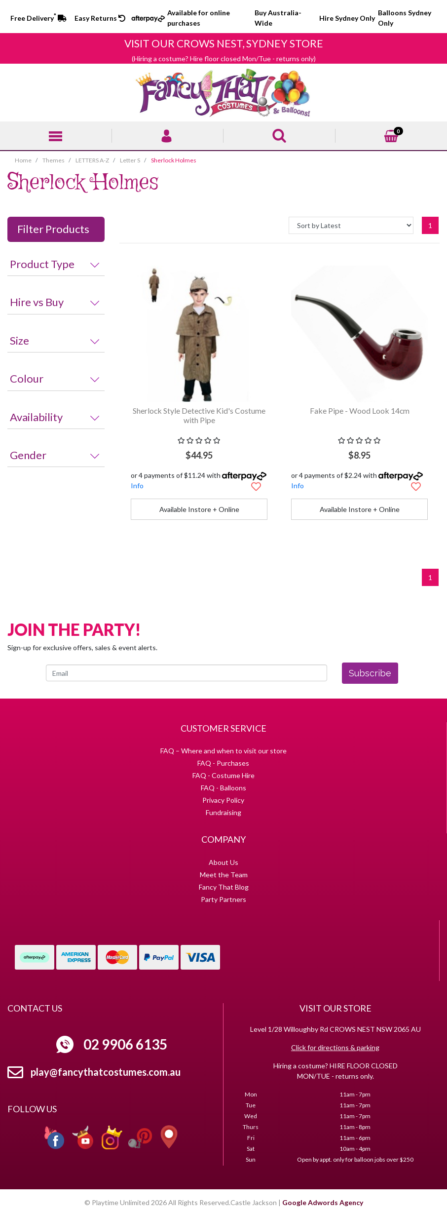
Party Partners (223, 899)
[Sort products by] (351, 225)
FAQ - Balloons (223, 787)
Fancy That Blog (224, 887)
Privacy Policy (223, 800)
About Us (223, 862)
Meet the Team (224, 874)
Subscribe (370, 673)
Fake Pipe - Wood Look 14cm (360, 410)
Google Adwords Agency (322, 1202)
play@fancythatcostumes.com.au (106, 1072)
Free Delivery (38, 18)
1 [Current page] (430, 225)
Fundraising (223, 812)
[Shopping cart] (391, 134)
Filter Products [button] (53, 229)
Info (137, 485)
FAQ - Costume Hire (223, 775)
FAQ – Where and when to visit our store (223, 750)
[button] (256, 486)
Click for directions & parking (335, 1047)
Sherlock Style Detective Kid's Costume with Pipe (199, 415)
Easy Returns (99, 18)
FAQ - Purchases (223, 763)
